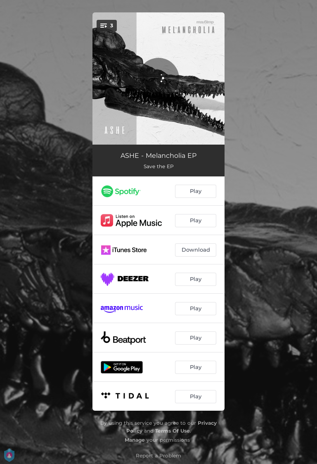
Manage (135, 440)
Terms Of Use (172, 431)
